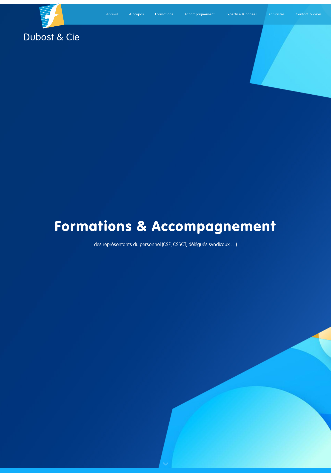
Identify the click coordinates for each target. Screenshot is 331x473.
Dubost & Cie (52, 37)
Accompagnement (200, 14)
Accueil (112, 14)
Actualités (276, 14)
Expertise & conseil (241, 14)
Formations (164, 14)
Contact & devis (309, 14)
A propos (136, 14)
